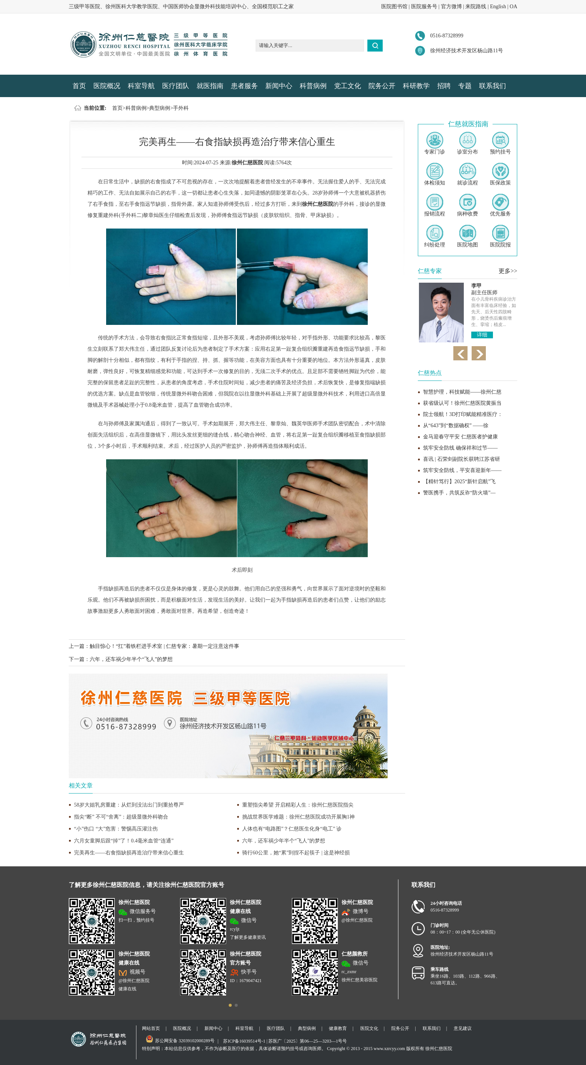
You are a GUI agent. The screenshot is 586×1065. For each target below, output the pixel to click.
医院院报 (500, 236)
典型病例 (159, 108)
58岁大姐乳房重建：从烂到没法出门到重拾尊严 (129, 805)
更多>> (508, 271)
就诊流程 (467, 174)
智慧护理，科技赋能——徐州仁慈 (462, 392)
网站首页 (151, 1028)
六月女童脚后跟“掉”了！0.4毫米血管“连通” (123, 841)
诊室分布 (467, 143)
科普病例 (313, 86)
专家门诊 (434, 143)
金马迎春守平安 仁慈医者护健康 (460, 437)
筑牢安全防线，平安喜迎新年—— (462, 470)
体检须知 (434, 174)
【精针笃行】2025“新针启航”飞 (459, 481)
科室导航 (141, 86)
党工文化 (347, 86)
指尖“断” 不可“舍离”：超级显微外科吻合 (121, 817)
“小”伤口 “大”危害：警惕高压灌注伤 (116, 829)
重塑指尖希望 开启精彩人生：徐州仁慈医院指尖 (298, 805)
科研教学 (416, 86)
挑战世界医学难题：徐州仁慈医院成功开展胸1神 (298, 817)
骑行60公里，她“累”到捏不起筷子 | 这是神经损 (296, 853)
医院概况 (106, 86)
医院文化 (369, 1028)
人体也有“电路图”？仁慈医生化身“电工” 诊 (292, 829)
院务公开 (381, 86)
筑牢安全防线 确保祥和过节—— (460, 448)
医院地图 (467, 236)
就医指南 (210, 86)
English (498, 6)
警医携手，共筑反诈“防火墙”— (459, 493)
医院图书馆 (394, 6)
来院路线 (475, 6)
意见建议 (463, 1028)
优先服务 (500, 205)
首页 (79, 86)
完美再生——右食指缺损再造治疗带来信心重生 (129, 853)
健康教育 (338, 1028)
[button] (230, 1005)
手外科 (181, 108)
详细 (482, 335)
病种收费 (467, 205)
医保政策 (500, 174)
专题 (465, 86)
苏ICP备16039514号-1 (244, 1041)
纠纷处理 (434, 236)
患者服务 (244, 86)
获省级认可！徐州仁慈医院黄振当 (462, 403)
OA (513, 6)
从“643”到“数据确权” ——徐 (455, 425)
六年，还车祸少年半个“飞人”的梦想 (131, 659)
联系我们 (492, 86)
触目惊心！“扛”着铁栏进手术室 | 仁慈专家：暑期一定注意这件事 (164, 646)
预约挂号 (500, 143)
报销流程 (434, 205)
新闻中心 (278, 86)
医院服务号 (424, 6)
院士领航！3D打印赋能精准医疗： (463, 414)
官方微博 (451, 6)
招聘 (444, 86)
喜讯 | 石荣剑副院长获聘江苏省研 (461, 459)
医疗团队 (175, 86)
